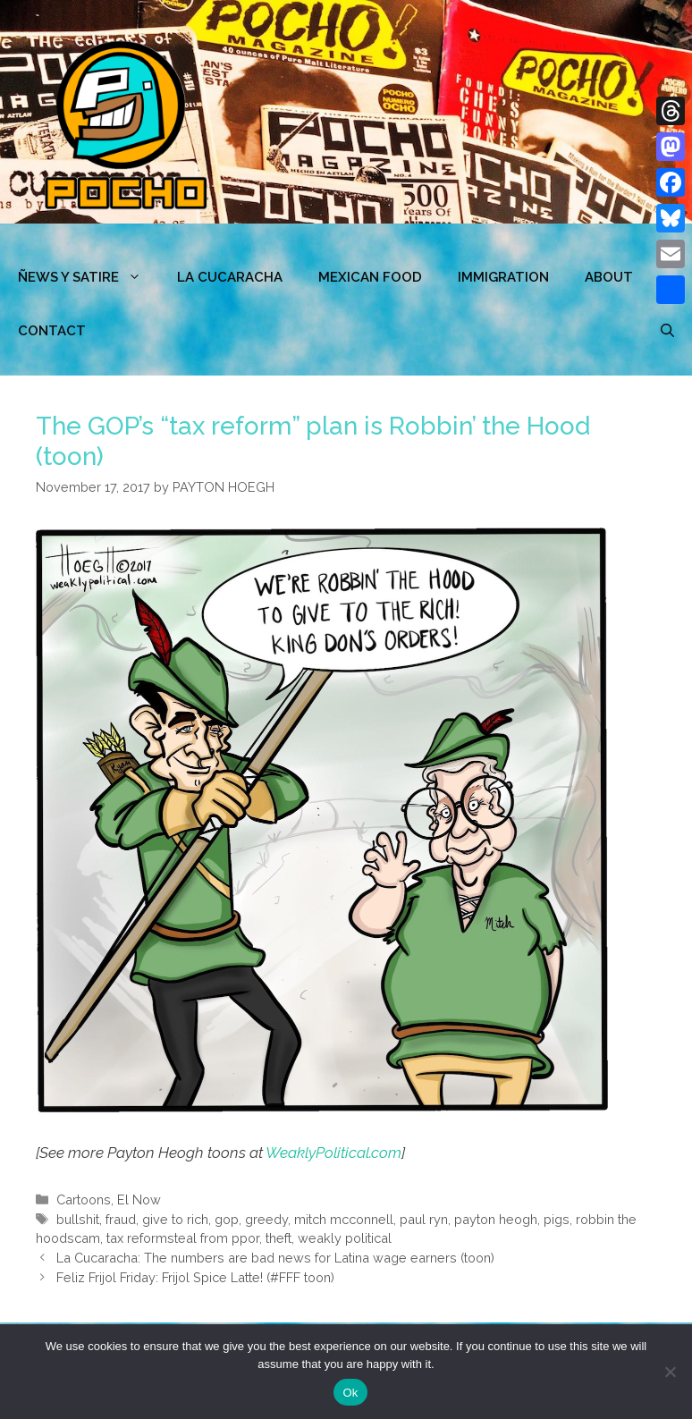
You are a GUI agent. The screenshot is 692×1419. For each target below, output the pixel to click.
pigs (557, 1219)
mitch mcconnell (343, 1219)
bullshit (77, 1219)
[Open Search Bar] (667, 331)
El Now (139, 1199)
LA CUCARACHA (230, 277)
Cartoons (83, 1199)
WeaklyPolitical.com (333, 1152)
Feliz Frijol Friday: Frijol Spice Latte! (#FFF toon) (195, 1277)
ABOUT (609, 277)
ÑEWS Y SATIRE (88, 277)
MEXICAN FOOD (370, 277)
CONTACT (52, 331)
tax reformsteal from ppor (182, 1238)
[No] (670, 1372)
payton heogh (495, 1219)
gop (227, 1219)
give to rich (175, 1219)
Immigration (503, 277)
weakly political (345, 1238)
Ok (350, 1392)
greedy (266, 1219)
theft (278, 1238)
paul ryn (424, 1219)
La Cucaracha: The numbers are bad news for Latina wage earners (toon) (275, 1257)
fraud (120, 1219)
